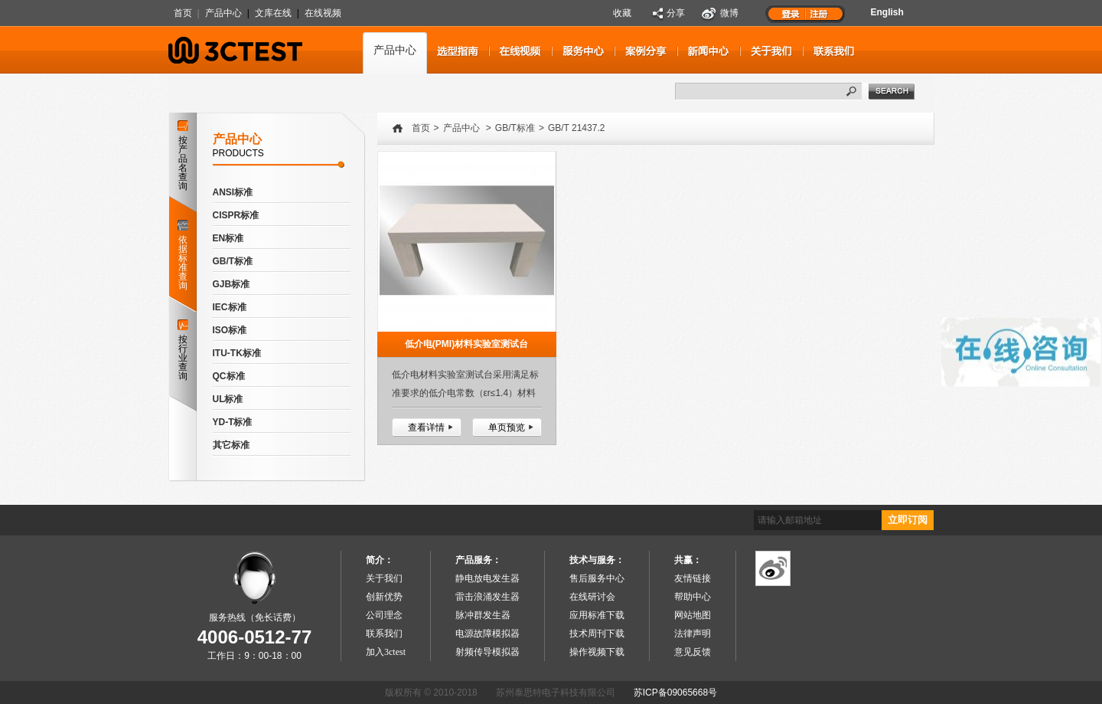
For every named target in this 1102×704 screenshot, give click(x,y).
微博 (729, 13)
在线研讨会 (592, 596)
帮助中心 (692, 596)
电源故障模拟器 (487, 633)
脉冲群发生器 (482, 615)
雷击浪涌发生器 (487, 596)
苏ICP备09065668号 (675, 692)
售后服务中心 (596, 578)
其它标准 (231, 445)
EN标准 (228, 238)
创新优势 (384, 596)
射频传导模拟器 (487, 652)
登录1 (790, 13)
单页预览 (506, 427)
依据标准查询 (182, 251)
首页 (183, 13)
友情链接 (692, 578)
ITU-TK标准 (237, 353)
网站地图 (692, 615)
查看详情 (426, 427)
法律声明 (692, 633)
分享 (676, 13)
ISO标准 (230, 330)
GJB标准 (231, 284)
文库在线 (273, 13)
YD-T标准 (233, 422)
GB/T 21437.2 (576, 128)
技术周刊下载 (596, 633)
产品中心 (223, 13)
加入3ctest (386, 652)
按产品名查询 (183, 156)
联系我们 (384, 633)
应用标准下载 (596, 615)
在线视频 (323, 13)
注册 (819, 13)
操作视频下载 (596, 652)
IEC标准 (229, 307)
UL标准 (228, 399)
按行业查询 (183, 350)
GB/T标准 (233, 261)
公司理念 (384, 615)
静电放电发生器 (487, 578)
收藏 (622, 13)
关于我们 (384, 578)
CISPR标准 (236, 215)
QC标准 (229, 376)
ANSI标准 (233, 192)
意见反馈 (692, 652)
